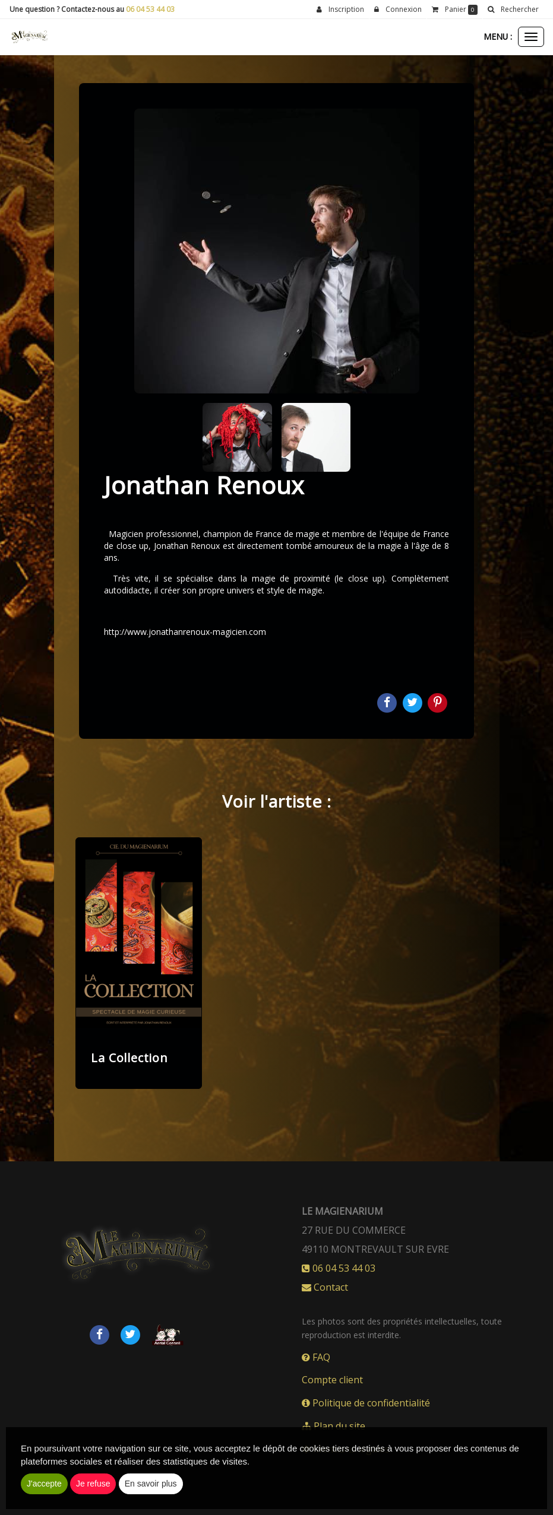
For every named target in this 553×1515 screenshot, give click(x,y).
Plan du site (333, 1426)
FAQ (316, 1357)
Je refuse (93, 1483)
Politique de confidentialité (366, 1402)
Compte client (332, 1379)
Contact (325, 1287)
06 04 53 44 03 (150, 9)
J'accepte (44, 1483)
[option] (138, 963)
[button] (512, 9)
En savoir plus (151, 1483)
